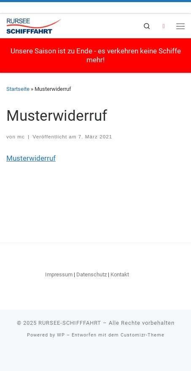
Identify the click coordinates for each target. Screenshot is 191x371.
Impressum (59, 274)
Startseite (18, 89)
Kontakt (119, 274)
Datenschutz (91, 274)
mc (21, 136)
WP (61, 335)
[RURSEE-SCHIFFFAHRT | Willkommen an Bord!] (34, 25)
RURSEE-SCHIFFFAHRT (69, 323)
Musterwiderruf (31, 158)
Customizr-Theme (142, 335)
